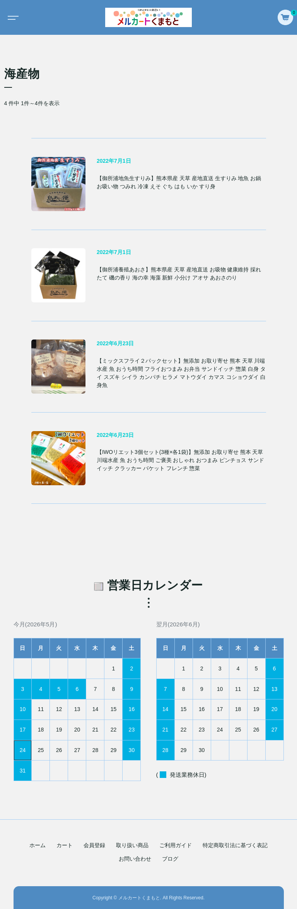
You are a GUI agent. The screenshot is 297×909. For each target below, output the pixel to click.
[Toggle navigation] (11, 17)
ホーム (37, 845)
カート (64, 845)
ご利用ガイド (175, 845)
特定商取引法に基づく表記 (235, 845)
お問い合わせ (135, 859)
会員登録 (94, 845)
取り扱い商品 (132, 845)
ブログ (170, 859)
